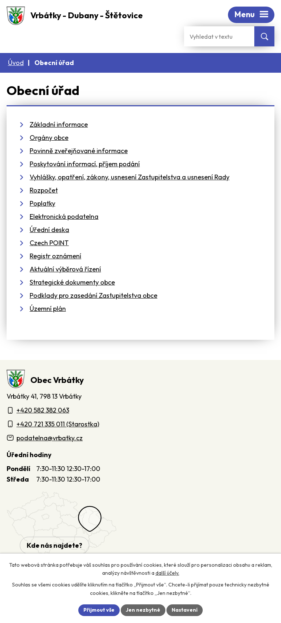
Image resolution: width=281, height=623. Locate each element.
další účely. (167, 573)
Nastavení (185, 610)
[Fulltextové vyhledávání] (219, 36)
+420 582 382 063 (42, 410)
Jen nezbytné (143, 610)
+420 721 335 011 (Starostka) (57, 424)
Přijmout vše (99, 610)
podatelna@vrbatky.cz (49, 438)
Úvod (16, 62)
